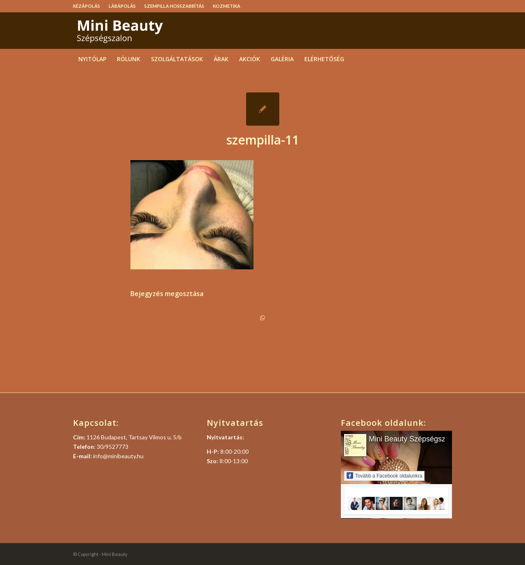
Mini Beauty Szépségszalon (414, 439)
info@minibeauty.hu (118, 455)
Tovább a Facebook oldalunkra (384, 475)
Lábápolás (122, 6)
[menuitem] (89, 6)
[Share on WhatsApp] (262, 318)
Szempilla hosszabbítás (174, 6)
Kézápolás (86, 6)
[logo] (134, 30)
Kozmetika (226, 6)
